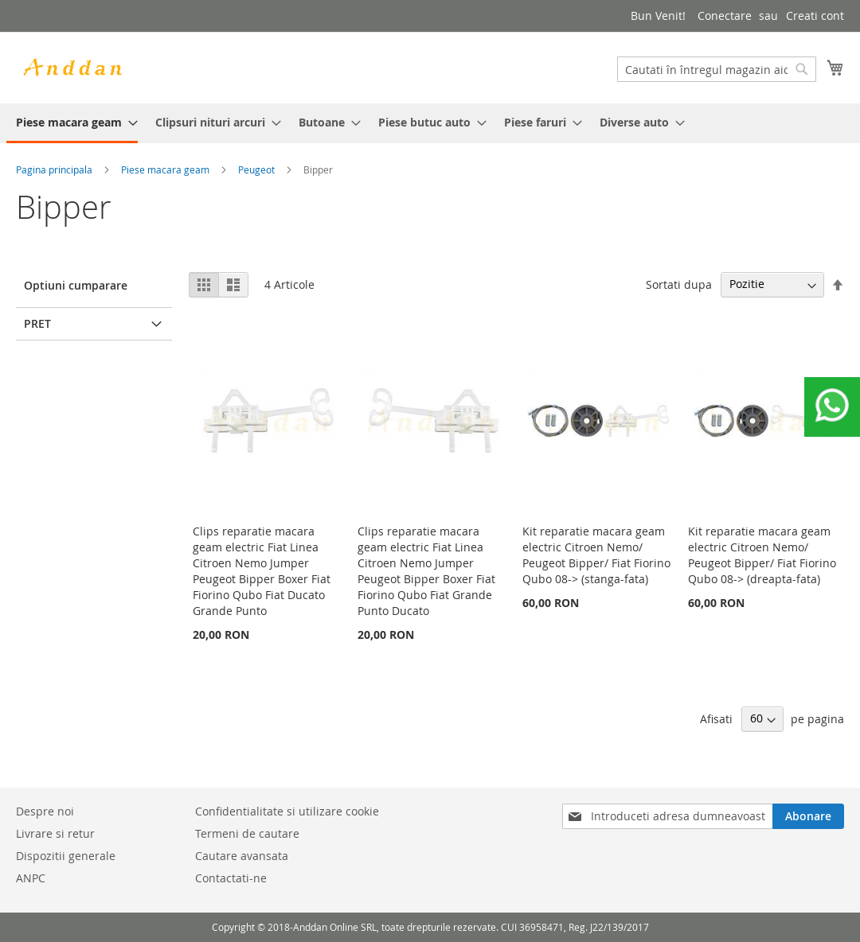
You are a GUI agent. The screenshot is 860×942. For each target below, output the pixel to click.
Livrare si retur (55, 833)
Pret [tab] (37, 323)
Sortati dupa (679, 283)
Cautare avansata (241, 855)
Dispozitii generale (65, 855)
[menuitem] (72, 123)
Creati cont (815, 15)
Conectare (725, 15)
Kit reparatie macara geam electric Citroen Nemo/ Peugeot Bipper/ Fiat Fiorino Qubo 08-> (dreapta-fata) (762, 555)
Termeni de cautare (247, 833)
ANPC (30, 878)
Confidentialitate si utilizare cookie (287, 811)
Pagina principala (54, 169)
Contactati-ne (231, 878)
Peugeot (256, 169)
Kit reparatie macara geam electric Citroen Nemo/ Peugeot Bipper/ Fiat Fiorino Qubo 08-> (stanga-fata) (596, 555)
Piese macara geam (165, 169)
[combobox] (716, 69)
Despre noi (45, 811)
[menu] (430, 123)
